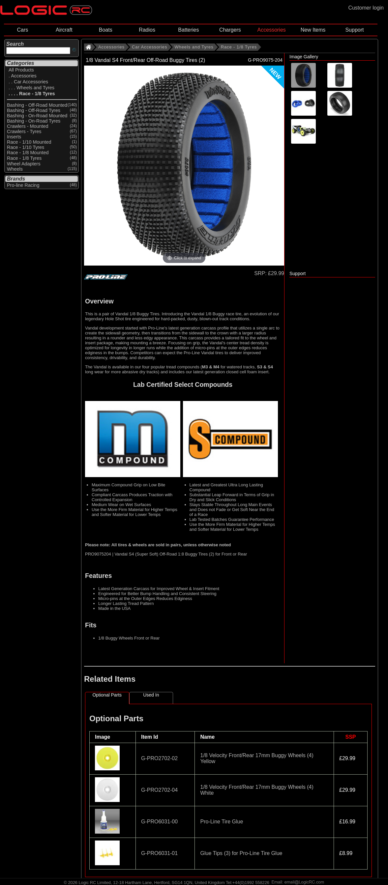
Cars (22, 30)
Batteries (188, 30)
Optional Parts (107, 695)
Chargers (230, 30)
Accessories (271, 30)
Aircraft (64, 30)
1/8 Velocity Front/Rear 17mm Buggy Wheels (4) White (256, 790)
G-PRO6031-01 (159, 853)
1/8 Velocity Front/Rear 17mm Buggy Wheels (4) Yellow (256, 758)
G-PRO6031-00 (159, 821)
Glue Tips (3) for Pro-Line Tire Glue (241, 853)
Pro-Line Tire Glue (221, 821)
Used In (151, 695)
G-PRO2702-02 (159, 758)
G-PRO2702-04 (159, 790)
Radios (147, 30)
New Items (313, 30)
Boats (105, 30)
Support (354, 30)
